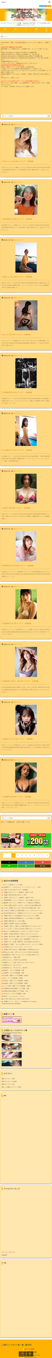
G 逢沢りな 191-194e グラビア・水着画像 (17, 277)
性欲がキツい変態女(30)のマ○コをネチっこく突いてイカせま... (21, 931)
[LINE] (9, 866)
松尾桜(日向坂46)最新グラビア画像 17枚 (15, 991)
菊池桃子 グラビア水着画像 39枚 (13, 970)
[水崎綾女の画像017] (26, 777)
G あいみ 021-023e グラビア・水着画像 (16, 334)
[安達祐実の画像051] (26, 373)
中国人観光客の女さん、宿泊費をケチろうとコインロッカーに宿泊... (23, 913)
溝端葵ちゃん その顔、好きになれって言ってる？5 (18, 962)
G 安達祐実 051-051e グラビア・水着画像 (17, 392)
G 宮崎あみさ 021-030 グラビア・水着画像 (17, 739)
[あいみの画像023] (26, 315)
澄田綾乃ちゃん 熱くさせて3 (12, 965)
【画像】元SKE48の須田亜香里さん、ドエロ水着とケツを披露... (22, 918)
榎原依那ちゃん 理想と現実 (11, 957)
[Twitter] (9, 862)
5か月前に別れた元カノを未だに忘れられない (16, 999)
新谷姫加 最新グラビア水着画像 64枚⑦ (15, 983)
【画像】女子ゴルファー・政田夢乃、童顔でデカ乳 (18, 892)
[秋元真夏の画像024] (26, 200)
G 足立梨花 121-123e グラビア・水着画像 (17, 450)
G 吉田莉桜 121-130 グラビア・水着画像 (16, 623)
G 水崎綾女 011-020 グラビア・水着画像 (16, 797)
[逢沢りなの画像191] (26, 257)
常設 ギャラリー (18, 124)
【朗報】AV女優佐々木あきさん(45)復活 (15, 923)
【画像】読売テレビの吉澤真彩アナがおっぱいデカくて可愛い (21, 915)
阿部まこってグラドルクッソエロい (13, 996)
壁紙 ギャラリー (8, 1084)
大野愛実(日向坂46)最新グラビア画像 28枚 (16, 988)
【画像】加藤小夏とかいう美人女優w (14, 921)
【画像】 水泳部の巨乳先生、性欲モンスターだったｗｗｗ (20, 934)
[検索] (49, 2)
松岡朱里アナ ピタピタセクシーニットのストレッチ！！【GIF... (22, 887)
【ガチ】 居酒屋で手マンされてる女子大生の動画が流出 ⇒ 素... (22, 908)
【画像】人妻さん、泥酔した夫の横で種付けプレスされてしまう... (22, 926)
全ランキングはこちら (9, 1252)
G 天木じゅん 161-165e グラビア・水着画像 (17, 161)
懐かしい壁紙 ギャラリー (11, 1087)
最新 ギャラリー (8, 1078)
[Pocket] (43, 862)
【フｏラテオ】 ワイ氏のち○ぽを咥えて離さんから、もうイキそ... (22, 928)
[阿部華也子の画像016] (26, 546)
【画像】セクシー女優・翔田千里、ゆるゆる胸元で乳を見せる (21, 941)
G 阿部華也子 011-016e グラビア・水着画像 (17, 565)
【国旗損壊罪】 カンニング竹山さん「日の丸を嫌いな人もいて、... (22, 900)
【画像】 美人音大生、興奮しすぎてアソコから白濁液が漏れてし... (22, 936)
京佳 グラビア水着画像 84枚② (13, 978)
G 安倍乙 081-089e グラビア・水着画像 (16, 508)
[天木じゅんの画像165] (26, 142)
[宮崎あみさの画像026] (26, 720)
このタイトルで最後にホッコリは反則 (12, 884)
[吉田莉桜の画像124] (26, 604)
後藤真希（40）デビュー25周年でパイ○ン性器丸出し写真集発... (22, 903)
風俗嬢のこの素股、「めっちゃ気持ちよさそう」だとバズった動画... (23, 944)
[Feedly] (26, 866)
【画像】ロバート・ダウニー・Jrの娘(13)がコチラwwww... (20, 1001)
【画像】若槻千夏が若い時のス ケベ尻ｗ (15, 895)
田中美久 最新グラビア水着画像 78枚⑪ (15, 980)
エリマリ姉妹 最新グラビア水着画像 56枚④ (17, 986)
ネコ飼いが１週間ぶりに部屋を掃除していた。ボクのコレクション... (23, 910)
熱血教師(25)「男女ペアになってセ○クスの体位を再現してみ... (21, 954)
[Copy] (43, 866)
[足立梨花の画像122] (26, 431)
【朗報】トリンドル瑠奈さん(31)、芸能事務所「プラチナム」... (21, 939)
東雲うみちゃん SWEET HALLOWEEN (15, 960)
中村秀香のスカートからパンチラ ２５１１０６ (17, 947)
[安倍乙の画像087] (26, 489)
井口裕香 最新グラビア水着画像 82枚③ (15, 975)
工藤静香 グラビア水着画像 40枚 (13, 973)
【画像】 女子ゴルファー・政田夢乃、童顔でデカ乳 (18, 897)
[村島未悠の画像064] (26, 662)
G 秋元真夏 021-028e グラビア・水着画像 (17, 219)
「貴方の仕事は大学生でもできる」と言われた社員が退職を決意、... (23, 905)
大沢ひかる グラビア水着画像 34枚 (14, 993)
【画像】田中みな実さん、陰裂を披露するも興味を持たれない (21, 949)
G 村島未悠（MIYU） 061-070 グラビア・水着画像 (20, 681)
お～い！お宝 (29, 1349)
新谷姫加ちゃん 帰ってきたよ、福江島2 (15, 967)
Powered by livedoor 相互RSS (11, 1003)
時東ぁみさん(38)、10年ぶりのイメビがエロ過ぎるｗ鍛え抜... (21, 952)
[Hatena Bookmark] (26, 862)
